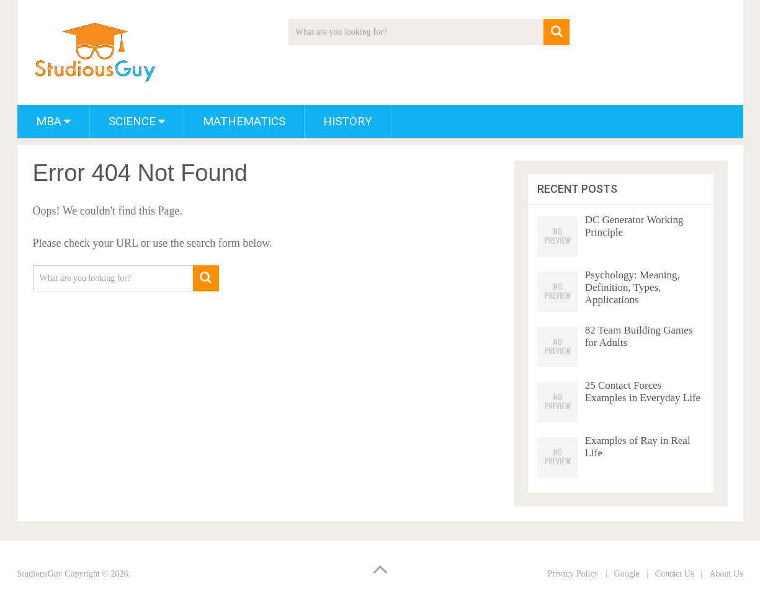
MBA (48, 121)
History (347, 121)
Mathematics (244, 121)
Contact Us (674, 573)
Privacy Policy (573, 573)
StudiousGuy (40, 573)
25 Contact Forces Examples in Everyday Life (642, 391)
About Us (726, 573)
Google (627, 573)
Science (132, 121)
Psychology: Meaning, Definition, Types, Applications (632, 287)
